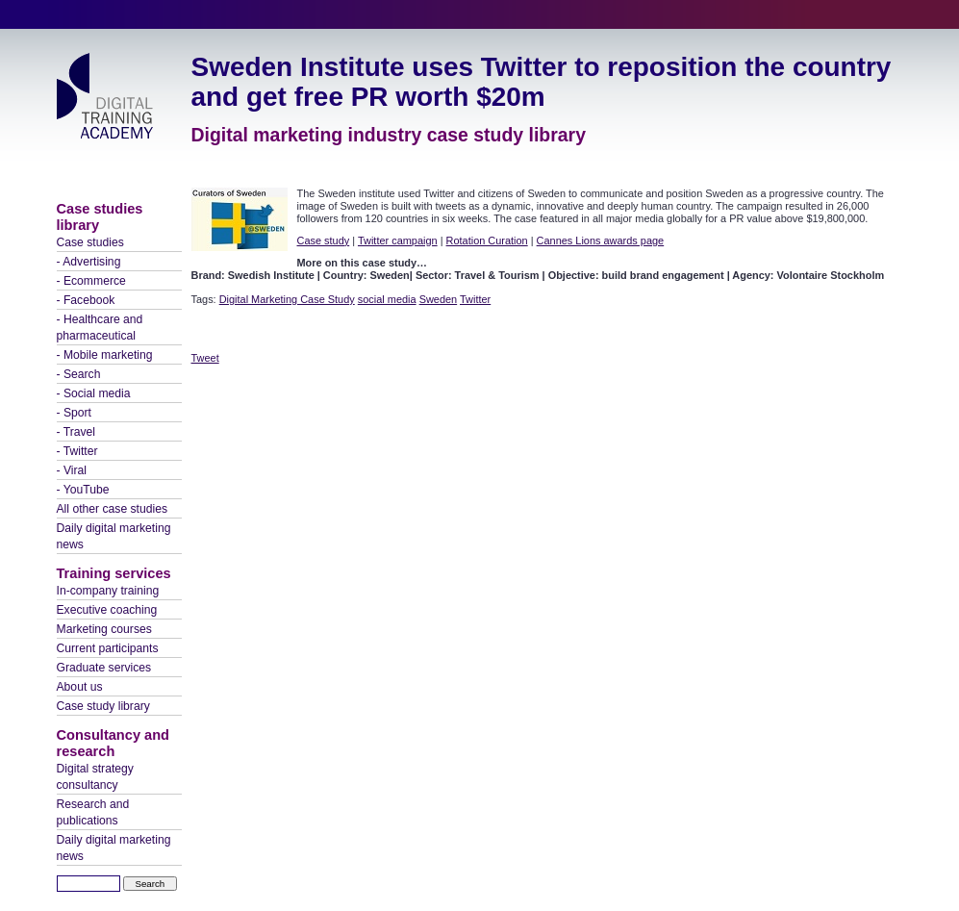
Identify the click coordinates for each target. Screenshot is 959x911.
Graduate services (104, 667)
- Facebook (86, 300)
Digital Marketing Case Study (287, 299)
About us (80, 687)
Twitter (475, 299)
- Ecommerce (91, 281)
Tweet (205, 358)
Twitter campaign (398, 240)
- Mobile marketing (105, 355)
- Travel (76, 432)
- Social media (94, 393)
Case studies (90, 242)
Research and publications (93, 812)
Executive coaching (107, 610)
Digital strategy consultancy (95, 777)
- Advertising (89, 261)
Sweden (438, 299)
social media (387, 299)
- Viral (72, 470)
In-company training (108, 590)
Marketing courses (104, 629)
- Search (79, 374)
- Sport (74, 412)
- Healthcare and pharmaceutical (100, 327)
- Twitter (77, 451)
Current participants (108, 648)
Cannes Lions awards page (601, 240)
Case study (323, 240)
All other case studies (112, 509)
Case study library (103, 706)
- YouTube (83, 489)
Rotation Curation (487, 240)
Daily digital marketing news (114, 536)
